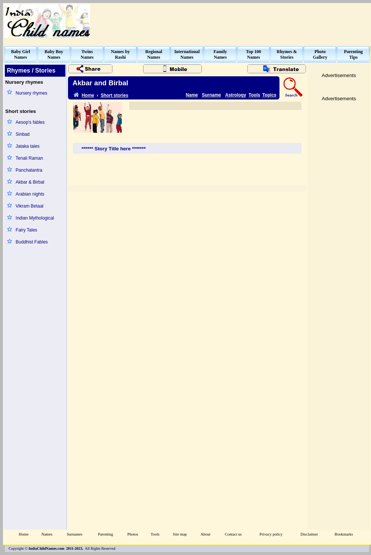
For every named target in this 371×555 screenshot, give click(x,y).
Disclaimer (309, 534)
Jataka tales (28, 146)
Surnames (75, 534)
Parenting (105, 534)
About (206, 534)
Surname (211, 95)
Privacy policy (271, 534)
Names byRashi (120, 54)
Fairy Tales (26, 230)
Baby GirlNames (20, 54)
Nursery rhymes (31, 93)
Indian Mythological (35, 218)
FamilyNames (220, 54)
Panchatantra (29, 170)
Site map (180, 534)
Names (47, 534)
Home (23, 534)
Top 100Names (253, 54)
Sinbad (23, 134)
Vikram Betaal (29, 206)
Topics (269, 95)
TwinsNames (87, 54)
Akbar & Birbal (30, 182)
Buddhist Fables (32, 242)
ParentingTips (353, 54)
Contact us (233, 534)
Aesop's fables (30, 122)
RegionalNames (153, 54)
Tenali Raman (29, 158)
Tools (254, 95)
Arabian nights (30, 194)
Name (192, 95)
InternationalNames (187, 54)
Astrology (235, 95)
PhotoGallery (320, 54)
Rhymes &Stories (287, 54)
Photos (132, 534)
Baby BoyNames (53, 54)
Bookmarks (344, 534)
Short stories (114, 95)
